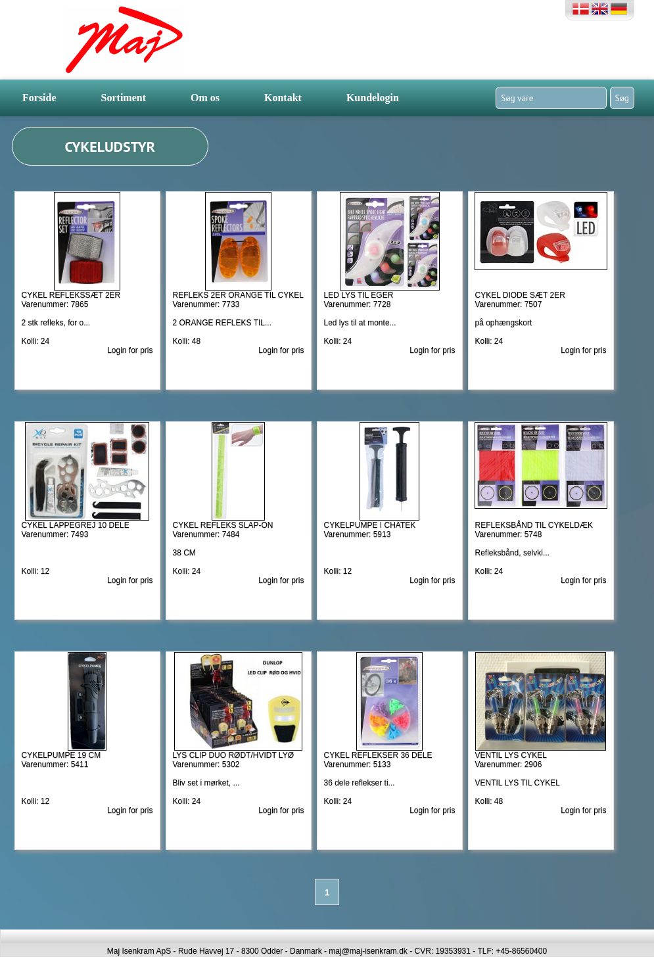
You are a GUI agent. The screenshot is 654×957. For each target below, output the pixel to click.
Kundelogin (372, 97)
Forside (39, 97)
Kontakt (283, 97)
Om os (205, 97)
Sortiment (123, 97)
